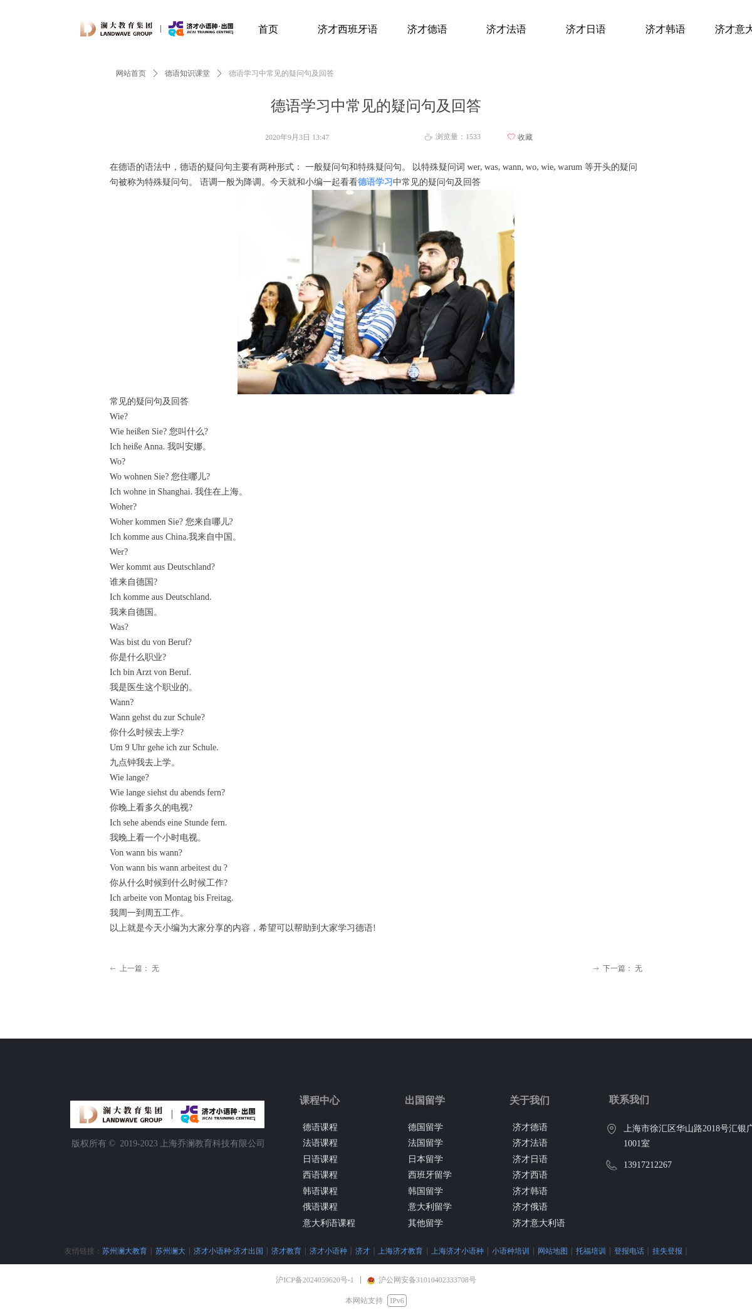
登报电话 (629, 1250)
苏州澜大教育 (124, 1250)
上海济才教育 (400, 1250)
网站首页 (131, 73)
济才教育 (286, 1250)
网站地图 (553, 1250)
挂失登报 (667, 1250)
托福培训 (591, 1250)
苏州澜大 (170, 1250)
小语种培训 (511, 1250)
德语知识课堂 (187, 73)
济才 (362, 1250)
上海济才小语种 (457, 1250)
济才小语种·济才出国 (228, 1250)
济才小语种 (328, 1250)
